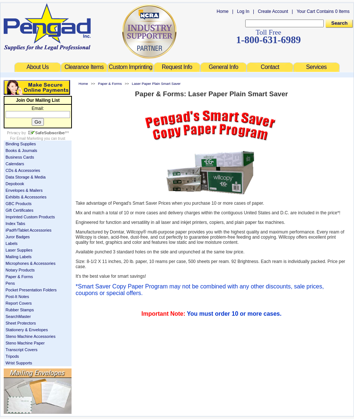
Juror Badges (18, 237)
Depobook (15, 183)
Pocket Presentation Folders (31, 290)
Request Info (177, 67)
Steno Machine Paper (25, 343)
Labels (12, 243)
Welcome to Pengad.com (47, 27)
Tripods (12, 356)
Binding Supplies (21, 144)
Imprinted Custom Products (30, 217)
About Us (38, 67)
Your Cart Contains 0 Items (323, 11)
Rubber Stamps (20, 310)
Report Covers (19, 303)
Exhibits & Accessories (26, 197)
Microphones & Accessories (31, 263)
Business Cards (20, 157)
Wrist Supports (19, 363)
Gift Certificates (19, 210)
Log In (243, 11)
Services (316, 67)
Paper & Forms (19, 276)
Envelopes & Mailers (24, 190)
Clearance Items (84, 67)
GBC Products (19, 203)
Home (223, 11)
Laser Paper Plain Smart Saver (156, 84)
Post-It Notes (17, 296)
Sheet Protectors (21, 323)
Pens (10, 283)
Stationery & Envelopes (27, 330)
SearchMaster (18, 316)
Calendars (15, 164)
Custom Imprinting (130, 67)
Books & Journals (21, 150)
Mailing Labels (19, 256)
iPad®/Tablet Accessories (29, 230)
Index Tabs (15, 223)
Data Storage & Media (26, 177)
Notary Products (20, 270)
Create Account (273, 11)
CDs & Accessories (23, 170)
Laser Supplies (19, 250)
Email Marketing (30, 138)
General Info (223, 67)
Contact (270, 67)
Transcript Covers (22, 349)
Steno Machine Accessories (31, 336)
